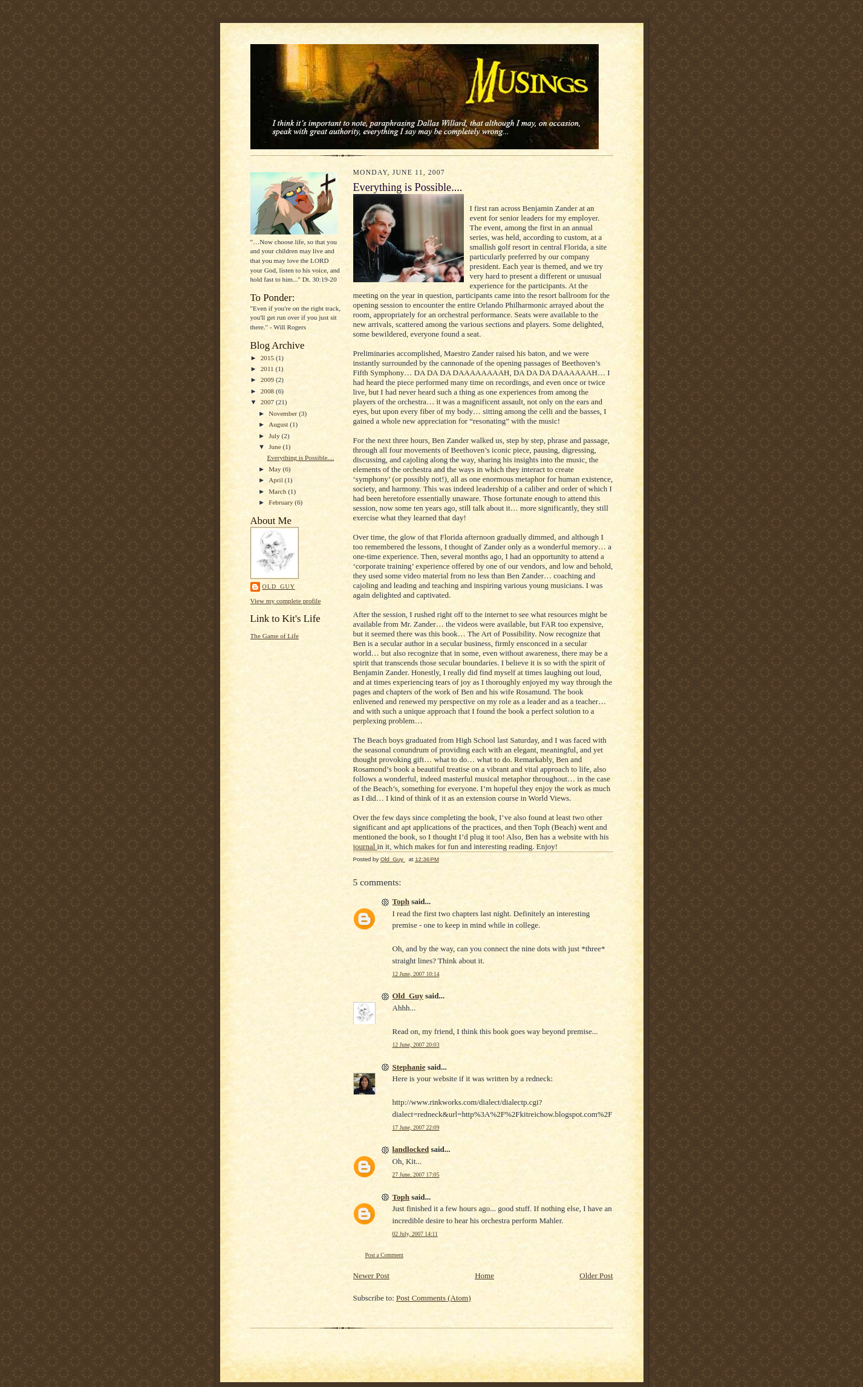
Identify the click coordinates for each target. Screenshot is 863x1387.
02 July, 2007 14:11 (415, 1233)
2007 (268, 402)
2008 (268, 391)
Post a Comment (384, 1255)
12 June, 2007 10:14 (416, 974)
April (276, 479)
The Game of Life (274, 635)
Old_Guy (278, 586)
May (275, 469)
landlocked (410, 1149)
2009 (268, 379)
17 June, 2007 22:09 (416, 1127)
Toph (400, 901)
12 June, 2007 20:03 (416, 1044)
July (275, 435)
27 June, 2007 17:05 (416, 1174)
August (279, 424)
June (275, 446)
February (282, 502)
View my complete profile (285, 600)
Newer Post (371, 1275)
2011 (268, 368)
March (278, 491)
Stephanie (409, 1067)
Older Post (596, 1275)
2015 (268, 357)
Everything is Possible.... (300, 457)
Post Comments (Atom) (433, 1297)
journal (365, 846)
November (284, 413)
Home (484, 1275)
